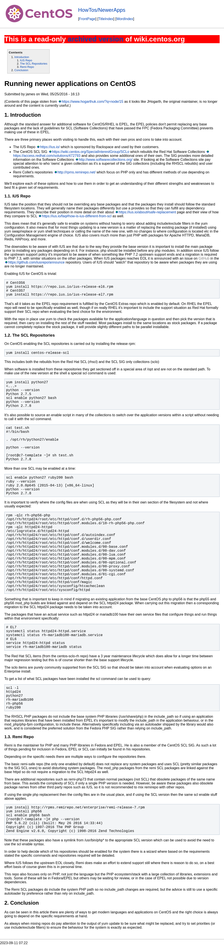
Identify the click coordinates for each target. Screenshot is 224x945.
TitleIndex (106, 19)
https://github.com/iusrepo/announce (36, 262)
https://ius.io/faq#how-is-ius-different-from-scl (77, 216)
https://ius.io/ (50, 147)
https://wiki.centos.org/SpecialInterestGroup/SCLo (90, 152)
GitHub (204, 258)
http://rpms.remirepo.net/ (77, 172)
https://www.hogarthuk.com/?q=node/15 (92, 101)
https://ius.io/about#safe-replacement (147, 212)
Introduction (21, 57)
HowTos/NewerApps (101, 10)
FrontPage (87, 19)
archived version (95, 39)
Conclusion (21, 70)
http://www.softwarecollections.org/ (105, 159)
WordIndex (124, 19)
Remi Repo (27, 66)
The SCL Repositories (33, 63)
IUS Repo (26, 60)
